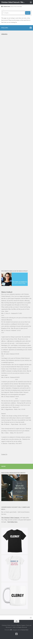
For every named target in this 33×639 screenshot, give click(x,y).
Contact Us (4, 454)
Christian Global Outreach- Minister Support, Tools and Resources (13, 2)
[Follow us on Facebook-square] (31, 28)
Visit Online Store (12, 522)
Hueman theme (24, 629)
